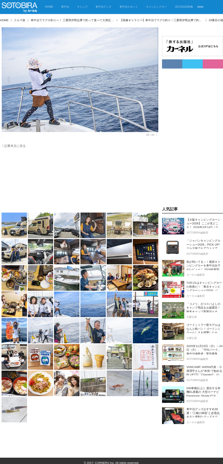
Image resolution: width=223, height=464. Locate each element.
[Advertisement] (79, 181)
